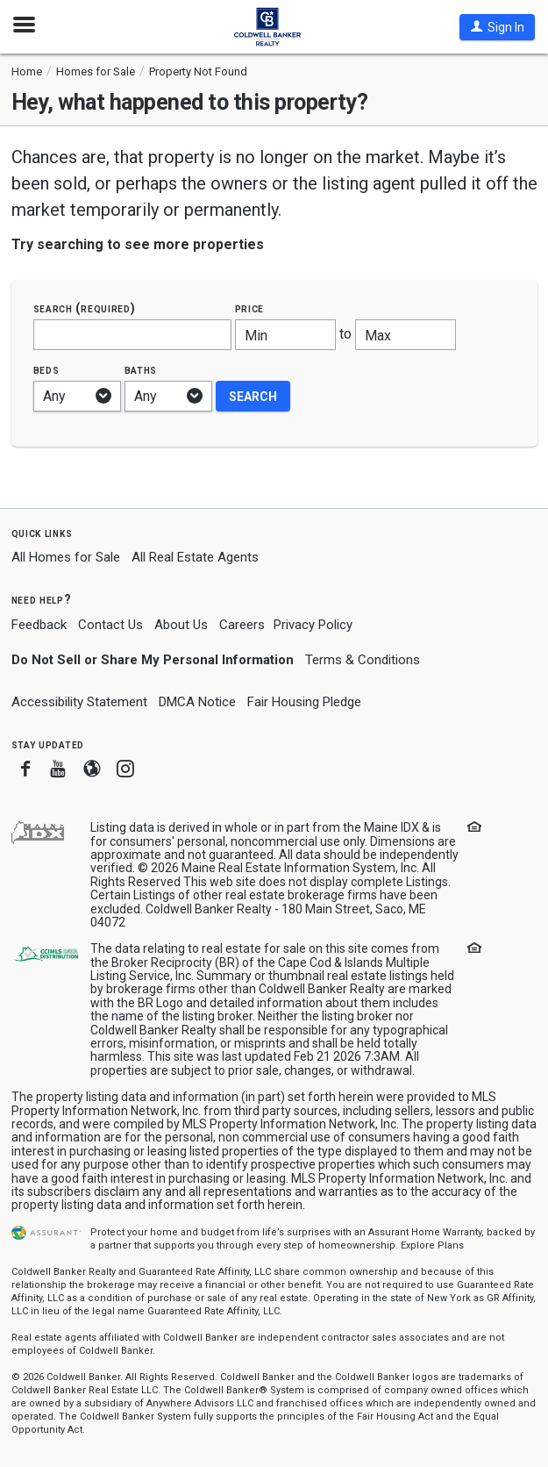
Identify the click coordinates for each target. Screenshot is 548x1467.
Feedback (39, 625)
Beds (46, 369)
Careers (242, 625)
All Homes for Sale (65, 557)
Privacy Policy (313, 625)
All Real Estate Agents (195, 557)
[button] (497, 27)
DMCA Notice (197, 702)
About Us (181, 625)
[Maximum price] (405, 334)
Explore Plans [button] (432, 1245)
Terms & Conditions (362, 660)
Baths (141, 369)
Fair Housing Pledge (304, 702)
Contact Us (110, 625)
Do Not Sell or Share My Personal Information (152, 660)
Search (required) (84, 308)
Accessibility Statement (79, 702)
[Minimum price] (285, 334)
